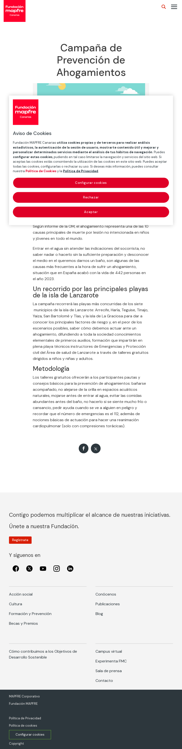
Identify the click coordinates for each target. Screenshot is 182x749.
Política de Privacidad (25, 718)
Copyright (16, 743)
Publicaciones (107, 603)
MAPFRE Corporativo (24, 696)
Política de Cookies (41, 171)
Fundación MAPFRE (23, 704)
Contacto (104, 680)
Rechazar (91, 197)
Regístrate (20, 540)
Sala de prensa (108, 670)
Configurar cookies (30, 734)
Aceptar (91, 212)
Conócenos (105, 594)
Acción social (21, 594)
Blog (99, 613)
